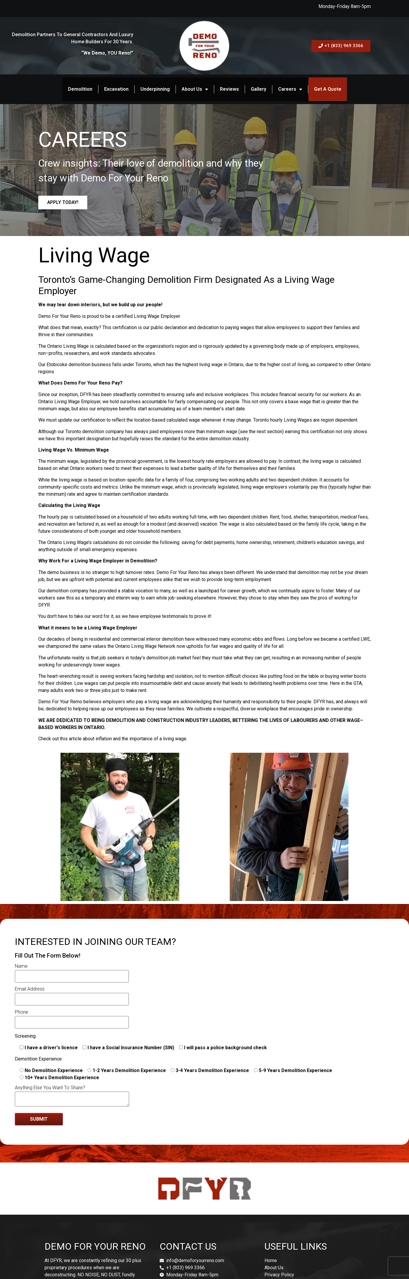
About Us (195, 89)
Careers (290, 89)
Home (270, 1260)
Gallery (258, 89)
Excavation (116, 89)
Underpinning (155, 89)
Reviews (229, 89)
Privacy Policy (279, 1275)
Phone (72, 1017)
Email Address (72, 994)
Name (72, 971)
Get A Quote (327, 89)
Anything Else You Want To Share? (72, 1096)
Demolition (80, 89)
